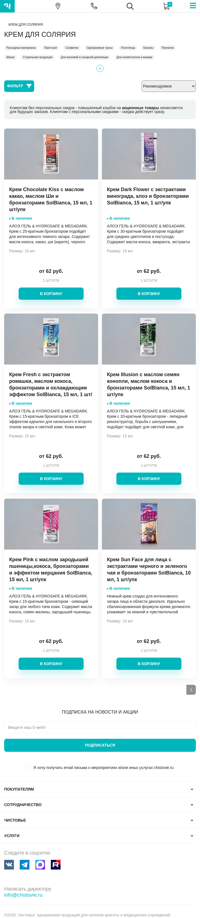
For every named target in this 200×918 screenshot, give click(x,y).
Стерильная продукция (37, 57)
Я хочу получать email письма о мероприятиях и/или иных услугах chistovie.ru (103, 767)
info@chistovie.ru (23, 895)
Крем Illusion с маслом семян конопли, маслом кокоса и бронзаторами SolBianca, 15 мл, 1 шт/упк (148, 384)
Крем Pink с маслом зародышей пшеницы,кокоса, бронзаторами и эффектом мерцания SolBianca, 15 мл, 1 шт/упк (50, 569)
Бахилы (148, 47)
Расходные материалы (21, 47)
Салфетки (71, 47)
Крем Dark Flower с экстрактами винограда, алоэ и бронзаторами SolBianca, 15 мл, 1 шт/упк (148, 196)
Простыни (50, 47)
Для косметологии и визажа (134, 57)
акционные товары (140, 108)
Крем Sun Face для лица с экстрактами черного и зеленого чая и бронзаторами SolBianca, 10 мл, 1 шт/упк (149, 569)
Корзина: (166, 6)
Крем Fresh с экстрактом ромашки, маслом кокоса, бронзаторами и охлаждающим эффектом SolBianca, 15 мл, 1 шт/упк (50, 388)
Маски (10, 57)
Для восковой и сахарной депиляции (84, 57)
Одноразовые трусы (99, 47)
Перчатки (168, 47)
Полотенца (128, 47)
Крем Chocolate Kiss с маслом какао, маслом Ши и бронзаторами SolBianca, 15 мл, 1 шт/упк (50, 199)
